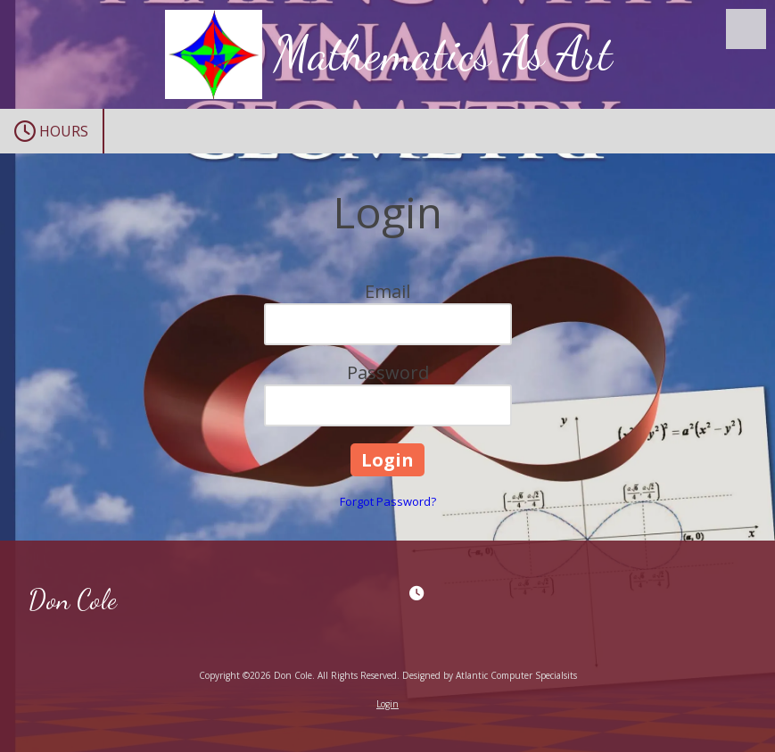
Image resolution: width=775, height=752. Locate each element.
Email (387, 291)
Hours (51, 131)
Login (387, 704)
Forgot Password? (388, 501)
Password (388, 372)
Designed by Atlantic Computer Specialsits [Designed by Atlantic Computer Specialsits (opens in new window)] (489, 675)
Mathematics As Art (443, 53)
